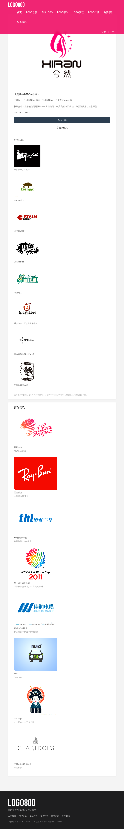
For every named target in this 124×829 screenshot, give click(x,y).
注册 (113, 32)
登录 (103, 32)
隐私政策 (55, 816)
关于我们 (12, 816)
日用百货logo (48, 100)
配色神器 (22, 22)
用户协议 (23, 816)
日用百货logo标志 (32, 100)
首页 (19, 12)
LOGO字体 (62, 12)
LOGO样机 (93, 12)
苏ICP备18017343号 (53, 821)
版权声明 (33, 816)
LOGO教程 (78, 12)
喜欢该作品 (62, 127)
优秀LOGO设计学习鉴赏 (25, 810)
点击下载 (62, 120)
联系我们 (66, 816)
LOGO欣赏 (31, 12)
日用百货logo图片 (63, 100)
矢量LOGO (47, 12)
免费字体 (108, 12)
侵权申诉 (44, 816)
